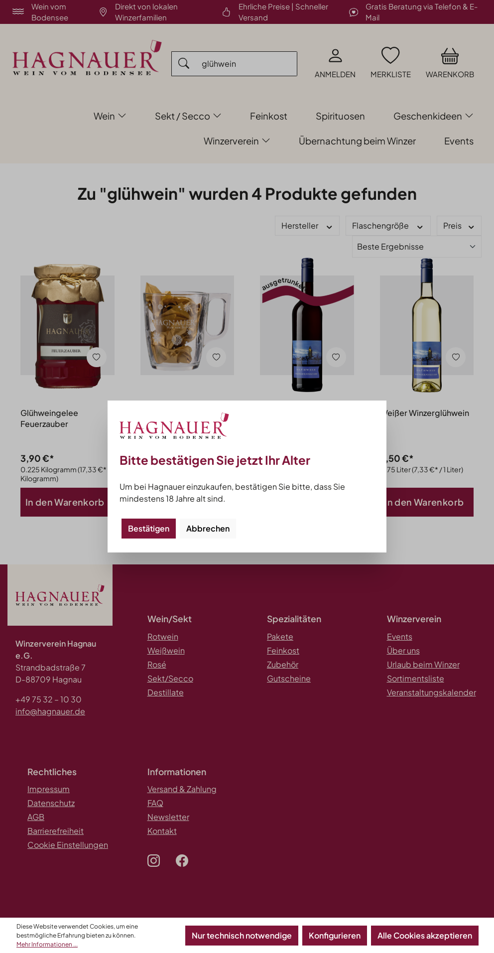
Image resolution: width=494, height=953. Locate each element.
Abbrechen (208, 528)
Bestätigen (148, 528)
